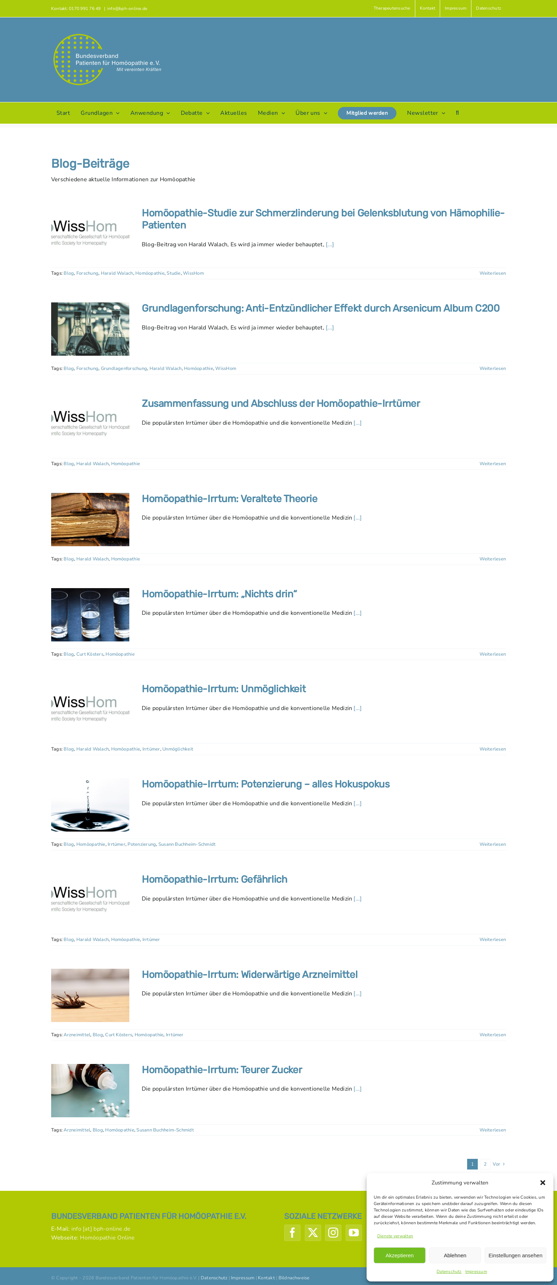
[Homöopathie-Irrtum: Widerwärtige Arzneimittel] (90, 995)
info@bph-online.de (127, 8)
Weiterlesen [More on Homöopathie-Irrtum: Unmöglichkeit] (493, 749)
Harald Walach (117, 273)
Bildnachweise (294, 1278)
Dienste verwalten (395, 1236)
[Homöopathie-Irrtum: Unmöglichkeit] (90, 709)
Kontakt (266, 1278)
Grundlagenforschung (124, 368)
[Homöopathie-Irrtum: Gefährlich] (90, 900)
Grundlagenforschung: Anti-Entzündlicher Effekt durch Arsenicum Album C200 (320, 308)
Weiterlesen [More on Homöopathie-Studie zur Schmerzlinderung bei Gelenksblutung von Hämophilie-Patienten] (493, 273)
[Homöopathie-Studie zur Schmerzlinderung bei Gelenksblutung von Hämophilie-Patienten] (90, 233)
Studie (173, 273)
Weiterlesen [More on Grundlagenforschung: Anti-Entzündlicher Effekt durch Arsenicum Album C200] (493, 368)
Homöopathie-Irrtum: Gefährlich (214, 879)
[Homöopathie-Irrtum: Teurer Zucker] (90, 1090)
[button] (542, 1182)
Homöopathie (149, 273)
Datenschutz (449, 1271)
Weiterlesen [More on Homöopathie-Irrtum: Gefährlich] (493, 939)
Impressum (476, 1271)
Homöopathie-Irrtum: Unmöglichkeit (223, 689)
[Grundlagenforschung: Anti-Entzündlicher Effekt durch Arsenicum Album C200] (90, 329)
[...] (330, 244)
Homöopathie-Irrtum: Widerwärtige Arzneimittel (249, 974)
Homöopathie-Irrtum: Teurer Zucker (222, 1070)
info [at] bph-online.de (101, 1229)
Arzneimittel (77, 1035)
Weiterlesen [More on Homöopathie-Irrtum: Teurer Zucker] (493, 1130)
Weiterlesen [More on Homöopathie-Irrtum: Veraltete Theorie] (493, 559)
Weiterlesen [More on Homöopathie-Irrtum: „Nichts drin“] (493, 654)
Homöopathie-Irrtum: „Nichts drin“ (219, 594)
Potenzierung (142, 844)
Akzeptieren (399, 1255)
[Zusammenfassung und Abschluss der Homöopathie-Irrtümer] (90, 424)
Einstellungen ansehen (515, 1255)
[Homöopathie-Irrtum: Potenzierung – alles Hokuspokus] (90, 805)
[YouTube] (354, 1233)
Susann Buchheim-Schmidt (187, 844)
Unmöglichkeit (177, 749)
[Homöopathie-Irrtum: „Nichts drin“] (90, 614)
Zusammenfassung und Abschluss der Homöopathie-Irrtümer (281, 403)
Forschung (87, 273)
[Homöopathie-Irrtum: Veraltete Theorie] (90, 519)
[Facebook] (292, 1233)
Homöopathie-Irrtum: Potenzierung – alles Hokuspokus (266, 784)
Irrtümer (151, 749)
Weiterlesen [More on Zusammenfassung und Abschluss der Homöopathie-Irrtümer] (493, 464)
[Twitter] (313, 1233)
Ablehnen (455, 1255)
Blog (69, 273)
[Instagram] (333, 1233)
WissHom (193, 273)
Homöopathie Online (107, 1238)
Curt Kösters (89, 654)
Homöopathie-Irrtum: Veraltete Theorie (229, 499)
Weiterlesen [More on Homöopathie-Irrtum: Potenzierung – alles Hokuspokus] (493, 844)
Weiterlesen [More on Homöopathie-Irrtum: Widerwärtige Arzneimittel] (493, 1035)
